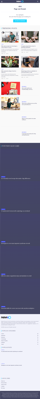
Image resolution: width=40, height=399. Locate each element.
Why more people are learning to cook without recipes (9, 46)
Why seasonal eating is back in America (8, 71)
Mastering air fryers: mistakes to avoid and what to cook (29, 71)
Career (3, 241)
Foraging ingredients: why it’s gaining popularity (28, 46)
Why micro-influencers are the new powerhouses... (29, 104)
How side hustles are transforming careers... (27, 88)
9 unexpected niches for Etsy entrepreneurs (29, 134)
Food (2, 44)
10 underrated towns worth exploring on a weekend (11, 351)
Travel (3, 176)
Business (24, 86)
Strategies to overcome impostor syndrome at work (11, 365)
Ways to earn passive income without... (29, 119)
